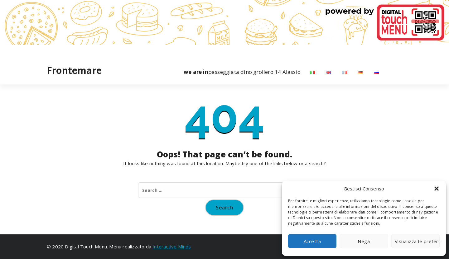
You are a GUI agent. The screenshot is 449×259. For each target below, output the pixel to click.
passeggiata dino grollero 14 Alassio (242, 72)
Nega (364, 241)
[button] (436, 188)
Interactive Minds (171, 246)
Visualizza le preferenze (417, 241)
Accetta (312, 241)
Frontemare (74, 70)
